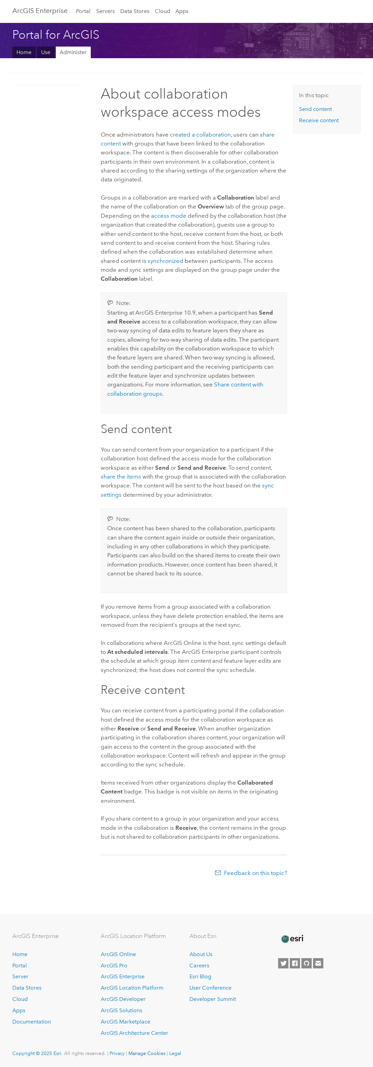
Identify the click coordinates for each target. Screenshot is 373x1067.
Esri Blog (200, 976)
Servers (105, 11)
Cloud (162, 11)
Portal (83, 11)
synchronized (165, 260)
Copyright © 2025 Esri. (37, 1053)
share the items (121, 476)
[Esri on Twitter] (283, 963)
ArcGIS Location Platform (132, 988)
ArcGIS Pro (114, 965)
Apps (181, 11)
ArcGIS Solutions (121, 1010)
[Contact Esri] (318, 963)
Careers (199, 965)
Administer (73, 52)
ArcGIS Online (118, 954)
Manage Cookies (146, 1053)
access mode (168, 215)
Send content (315, 109)
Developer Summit (212, 999)
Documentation (31, 1021)
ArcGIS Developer (123, 999)
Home (24, 52)
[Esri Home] (292, 939)
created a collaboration (200, 134)
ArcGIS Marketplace (125, 1021)
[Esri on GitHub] (306, 963)
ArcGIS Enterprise (39, 11)
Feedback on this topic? (255, 872)
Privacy (117, 1053)
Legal (175, 1053)
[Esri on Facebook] (295, 963)
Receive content (319, 120)
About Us (200, 954)
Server (20, 976)
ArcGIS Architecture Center (134, 1033)
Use (45, 52)
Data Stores (134, 11)
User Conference (210, 988)
